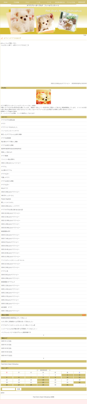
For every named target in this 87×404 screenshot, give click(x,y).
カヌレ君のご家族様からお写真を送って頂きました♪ (17, 321)
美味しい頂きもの (6, 152)
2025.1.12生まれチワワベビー (10, 285)
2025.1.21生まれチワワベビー (10, 289)
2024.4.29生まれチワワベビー (10, 278)
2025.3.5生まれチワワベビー (10, 300)
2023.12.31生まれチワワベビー (10, 264)
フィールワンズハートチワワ (10, 131)
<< (37, 370)
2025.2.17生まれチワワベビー (10, 296)
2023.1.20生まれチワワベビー (10, 224)
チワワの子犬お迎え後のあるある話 (12, 209)
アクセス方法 (71, 2)
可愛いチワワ (5, 177)
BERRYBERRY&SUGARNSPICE (11, 149)
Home (5, 2)
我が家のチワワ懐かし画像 (9, 141)
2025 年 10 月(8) (6, 344)
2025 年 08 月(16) (6, 352)
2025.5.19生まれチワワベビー (10, 303)
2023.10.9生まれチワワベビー (10, 253)
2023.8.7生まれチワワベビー (10, 242)
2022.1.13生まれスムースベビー (11, 163)
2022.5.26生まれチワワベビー (10, 192)
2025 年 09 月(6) (6, 348)
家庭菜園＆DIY (5, 231)
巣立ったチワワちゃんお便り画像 (11, 134)
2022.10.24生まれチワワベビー (10, 213)
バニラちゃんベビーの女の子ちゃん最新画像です (16, 332)
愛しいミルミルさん (7, 202)
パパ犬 (38, 2)
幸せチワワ (4, 188)
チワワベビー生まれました (9, 127)
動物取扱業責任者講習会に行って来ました (14, 318)
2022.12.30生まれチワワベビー (60, 83)
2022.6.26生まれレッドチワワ (10, 206)
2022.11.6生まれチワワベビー (10, 217)
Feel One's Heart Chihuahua (9, 364)
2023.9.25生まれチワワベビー (10, 246)
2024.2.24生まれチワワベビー (10, 267)
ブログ (27, 2)
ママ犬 (49, 2)
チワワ (3, 123)
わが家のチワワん (6, 170)
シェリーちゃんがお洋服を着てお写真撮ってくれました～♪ (19, 329)
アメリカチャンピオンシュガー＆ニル (12, 260)
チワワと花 (4, 271)
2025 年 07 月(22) (6, 355)
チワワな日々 (5, 174)
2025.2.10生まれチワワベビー (10, 293)
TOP (84, 35)
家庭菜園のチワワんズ (8, 282)
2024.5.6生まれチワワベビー (10, 274)
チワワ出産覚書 (6, 138)
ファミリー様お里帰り (8, 159)
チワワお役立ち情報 (7, 145)
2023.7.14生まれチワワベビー (10, 238)
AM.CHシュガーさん (7, 195)
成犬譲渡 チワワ (6, 307)
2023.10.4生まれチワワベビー (10, 249)
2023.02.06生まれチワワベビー (10, 227)
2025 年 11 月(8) (6, 341)
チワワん (4, 166)
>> (50, 370)
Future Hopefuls (6, 199)
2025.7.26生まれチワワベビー (10, 311)
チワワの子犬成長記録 (8, 120)
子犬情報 (16, 2)
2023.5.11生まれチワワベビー (10, 235)
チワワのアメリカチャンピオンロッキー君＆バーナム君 (18, 325)
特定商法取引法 (60, 2)
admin (2, 393)
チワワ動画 (4, 156)
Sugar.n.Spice (12, 111)
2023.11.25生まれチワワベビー (10, 256)
